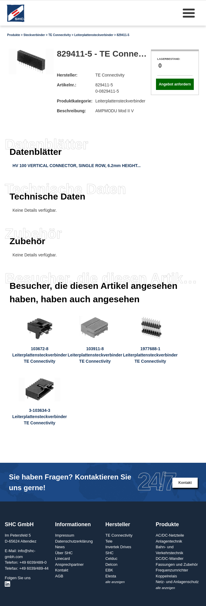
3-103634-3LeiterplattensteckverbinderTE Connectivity (39, 416)
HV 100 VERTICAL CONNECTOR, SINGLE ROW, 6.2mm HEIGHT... (77, 165)
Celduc (111, 558)
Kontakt (185, 483)
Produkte (13, 35)
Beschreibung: (71, 110)
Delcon (111, 564)
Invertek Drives (118, 547)
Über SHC (64, 553)
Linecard (62, 558)
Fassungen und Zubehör (177, 564)
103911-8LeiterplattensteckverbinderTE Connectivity (95, 355)
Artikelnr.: (66, 84)
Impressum (64, 535)
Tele (109, 541)
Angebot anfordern (175, 84)
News (60, 547)
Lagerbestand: (168, 58)
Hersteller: (67, 75)
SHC (109, 553)
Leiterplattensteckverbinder (93, 35)
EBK (109, 570)
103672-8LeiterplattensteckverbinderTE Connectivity (39, 355)
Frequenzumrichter (172, 570)
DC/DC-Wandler (169, 558)
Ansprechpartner (69, 564)
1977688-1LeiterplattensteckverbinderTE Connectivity (150, 355)
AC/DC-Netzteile (170, 535)
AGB (59, 576)
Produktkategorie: (75, 101)
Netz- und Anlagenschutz (177, 581)
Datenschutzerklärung (74, 541)
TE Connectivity (59, 35)
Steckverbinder (34, 35)
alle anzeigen (115, 582)
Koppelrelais (166, 576)
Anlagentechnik (169, 541)
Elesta (110, 576)
